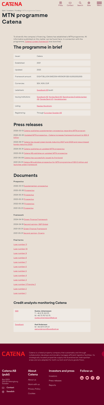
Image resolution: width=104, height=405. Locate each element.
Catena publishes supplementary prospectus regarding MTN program (54, 131)
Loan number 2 (20, 289)
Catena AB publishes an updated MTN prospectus (45, 153)
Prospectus (29, 190)
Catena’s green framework (36, 42)
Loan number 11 (20, 244)
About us (32, 380)
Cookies (31, 394)
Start (3, 10)
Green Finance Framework (35, 219)
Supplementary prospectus (36, 186)
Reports (52, 385)
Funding (18, 10)
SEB (16, 311)
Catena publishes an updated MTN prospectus (44, 149)
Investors (10, 10)
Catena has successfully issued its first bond (43, 158)
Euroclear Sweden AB (53, 113)
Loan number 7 (20, 262)
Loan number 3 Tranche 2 (25, 284)
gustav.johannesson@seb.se (46, 318)
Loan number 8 (20, 258)
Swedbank (19, 325)
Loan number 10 (21, 249)
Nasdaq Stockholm (44, 106)
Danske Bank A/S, (47, 99)
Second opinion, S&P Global (36, 224)
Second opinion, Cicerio (33, 233)
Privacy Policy (34, 389)
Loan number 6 (20, 267)
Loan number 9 (20, 253)
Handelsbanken (60, 99)
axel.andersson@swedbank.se (47, 329)
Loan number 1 (20, 293)
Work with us (34, 385)
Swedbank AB (42, 90)
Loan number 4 (20, 276)
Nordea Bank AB (55, 97)
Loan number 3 (20, 280)
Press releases (55, 381)
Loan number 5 (20, 271)
